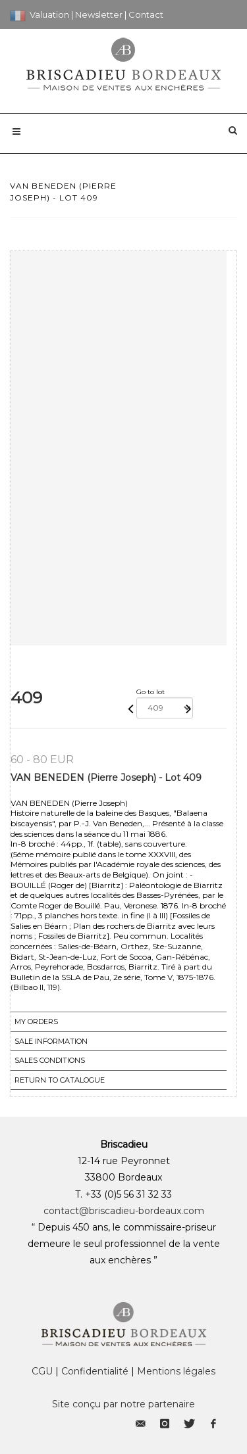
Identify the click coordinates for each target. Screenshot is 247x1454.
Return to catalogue (59, 1080)
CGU (42, 1371)
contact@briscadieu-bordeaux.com (123, 1211)
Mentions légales (176, 1371)
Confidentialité (94, 1371)
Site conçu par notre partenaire (123, 1404)
